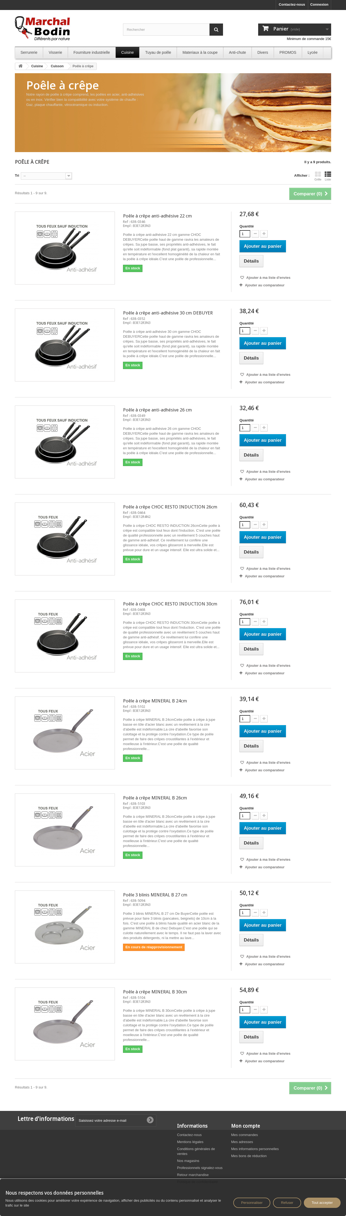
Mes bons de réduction (249, 1156)
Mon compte (245, 1126)
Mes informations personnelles (255, 1149)
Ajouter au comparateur (265, 285)
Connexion (319, 4)
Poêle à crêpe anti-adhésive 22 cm (157, 216)
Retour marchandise (193, 1175)
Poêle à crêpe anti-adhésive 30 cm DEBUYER (168, 313)
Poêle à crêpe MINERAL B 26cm (155, 797)
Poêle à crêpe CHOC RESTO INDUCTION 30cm (170, 604)
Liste (328, 176)
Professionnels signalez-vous (199, 1168)
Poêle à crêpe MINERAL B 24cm (155, 701)
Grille (317, 176)
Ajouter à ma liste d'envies (268, 278)
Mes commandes (244, 1135)
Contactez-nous (292, 4)
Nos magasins (188, 1161)
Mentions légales (190, 1142)
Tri (17, 175)
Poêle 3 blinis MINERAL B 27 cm (155, 894)
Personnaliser (252, 1203)
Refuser (287, 1203)
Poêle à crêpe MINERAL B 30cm (155, 991)
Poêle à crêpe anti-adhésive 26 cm (157, 410)
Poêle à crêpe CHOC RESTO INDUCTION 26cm (170, 507)
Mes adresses (242, 1142)
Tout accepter (322, 1203)
